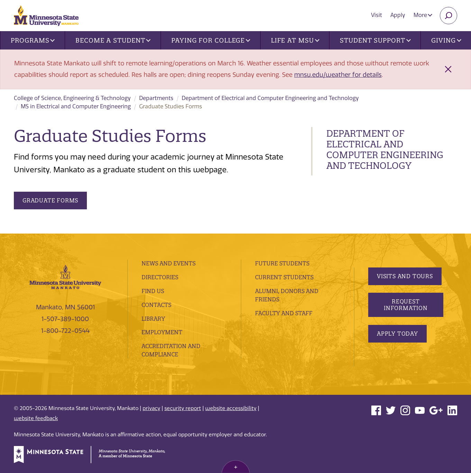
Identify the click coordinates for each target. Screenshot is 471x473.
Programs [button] (33, 40)
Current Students (284, 277)
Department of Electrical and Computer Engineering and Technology (270, 98)
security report (182, 408)
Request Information (406, 304)
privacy (151, 408)
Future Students (282, 263)
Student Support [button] (375, 40)
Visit (376, 15)
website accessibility (230, 408)
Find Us (153, 291)
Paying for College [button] (210, 40)
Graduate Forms (50, 200)
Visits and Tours (405, 276)
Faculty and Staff (284, 313)
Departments (156, 98)
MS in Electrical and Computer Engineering (76, 106)
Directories (160, 277)
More (423, 15)
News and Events (169, 263)
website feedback (36, 418)
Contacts (156, 304)
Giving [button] (446, 40)
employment (162, 332)
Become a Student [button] (113, 40)
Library (153, 318)
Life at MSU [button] (295, 40)
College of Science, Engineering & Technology (72, 98)
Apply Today (397, 333)
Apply (397, 15)
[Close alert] (448, 69)
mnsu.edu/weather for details (338, 75)
